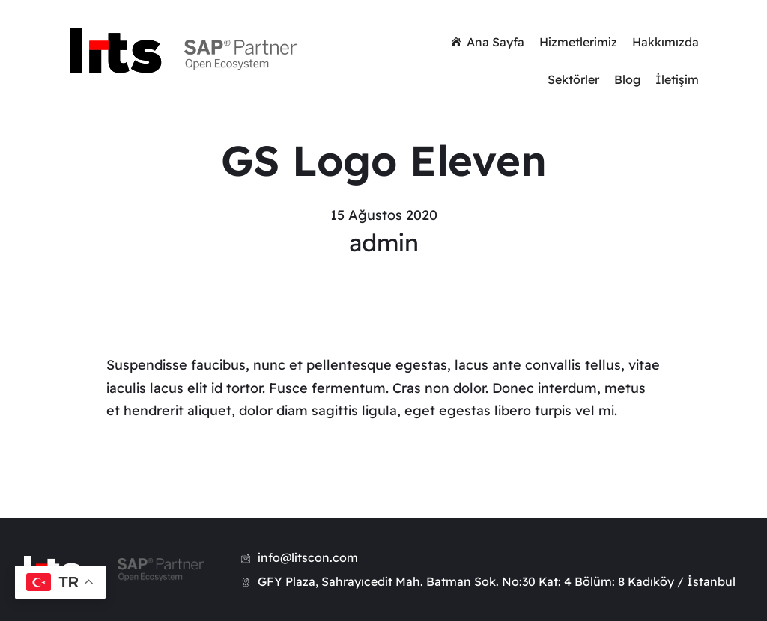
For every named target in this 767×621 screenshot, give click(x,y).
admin (384, 242)
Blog (627, 79)
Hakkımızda (665, 41)
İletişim (677, 79)
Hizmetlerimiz (578, 41)
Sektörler (573, 79)
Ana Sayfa (495, 41)
